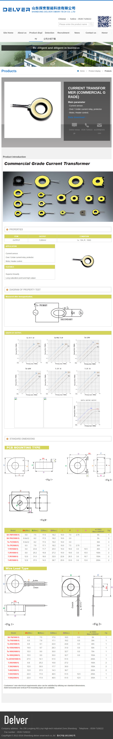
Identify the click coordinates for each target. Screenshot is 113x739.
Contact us (91, 33)
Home (82, 71)
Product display (35, 36)
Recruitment (63, 33)
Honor (105, 33)
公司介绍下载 (50, 39)
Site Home (8, 33)
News (77, 33)
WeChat (104, 22)
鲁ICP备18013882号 (66, 735)
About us (22, 33)
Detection (49, 33)
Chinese (62, 19)
